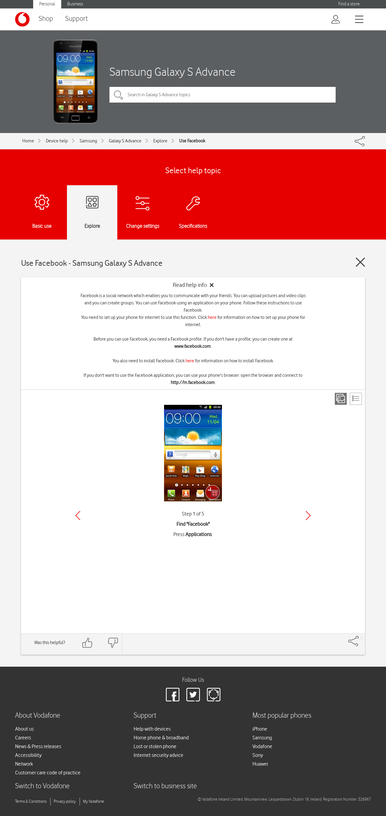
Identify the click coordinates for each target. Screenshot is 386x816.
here (212, 317)
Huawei (260, 764)
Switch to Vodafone (42, 786)
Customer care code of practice (48, 773)
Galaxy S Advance (125, 141)
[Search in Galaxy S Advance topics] (222, 95)
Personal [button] (47, 4)
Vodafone (262, 746)
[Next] (308, 515)
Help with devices (152, 729)
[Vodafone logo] (22, 19)
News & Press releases (38, 746)
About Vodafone (37, 715)
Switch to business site (165, 786)
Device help (57, 141)
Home (28, 141)
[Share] (361, 638)
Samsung (88, 141)
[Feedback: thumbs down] (113, 643)
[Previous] (77, 515)
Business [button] (75, 4)
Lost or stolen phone (155, 746)
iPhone (259, 729)
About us (24, 729)
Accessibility (28, 755)
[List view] (356, 399)
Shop (46, 19)
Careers (23, 738)
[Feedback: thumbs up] (87, 643)
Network (24, 764)
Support (76, 19)
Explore (160, 141)
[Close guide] (360, 262)
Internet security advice (158, 755)
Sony (257, 755)
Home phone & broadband (161, 738)
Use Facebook (192, 141)
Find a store (348, 4)
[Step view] (341, 399)
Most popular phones (281, 715)
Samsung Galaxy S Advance (172, 71)
